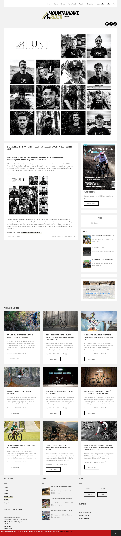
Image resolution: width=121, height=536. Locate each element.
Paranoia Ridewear (85, 512)
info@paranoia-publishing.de (13, 522)
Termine (81, 4)
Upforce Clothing (84, 515)
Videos (63, 4)
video (102, 494)
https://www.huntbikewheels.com (31, 232)
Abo (108, 4)
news (103, 488)
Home (49, 4)
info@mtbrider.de (9, 524)
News (56, 4)
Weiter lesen (91, 203)
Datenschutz (8, 528)
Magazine (90, 4)
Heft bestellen (100, 4)
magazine (89, 488)
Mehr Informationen (66, 531)
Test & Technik (72, 4)
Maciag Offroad (84, 518)
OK (116, 533)
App (114, 4)
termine (89, 494)
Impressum (7, 526)
